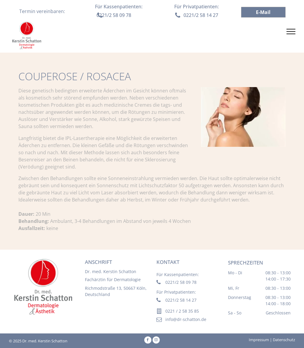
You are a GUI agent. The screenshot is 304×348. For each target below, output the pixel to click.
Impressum (259, 339)
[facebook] (147, 340)
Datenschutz (284, 339)
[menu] (291, 31)
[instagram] (156, 340)
